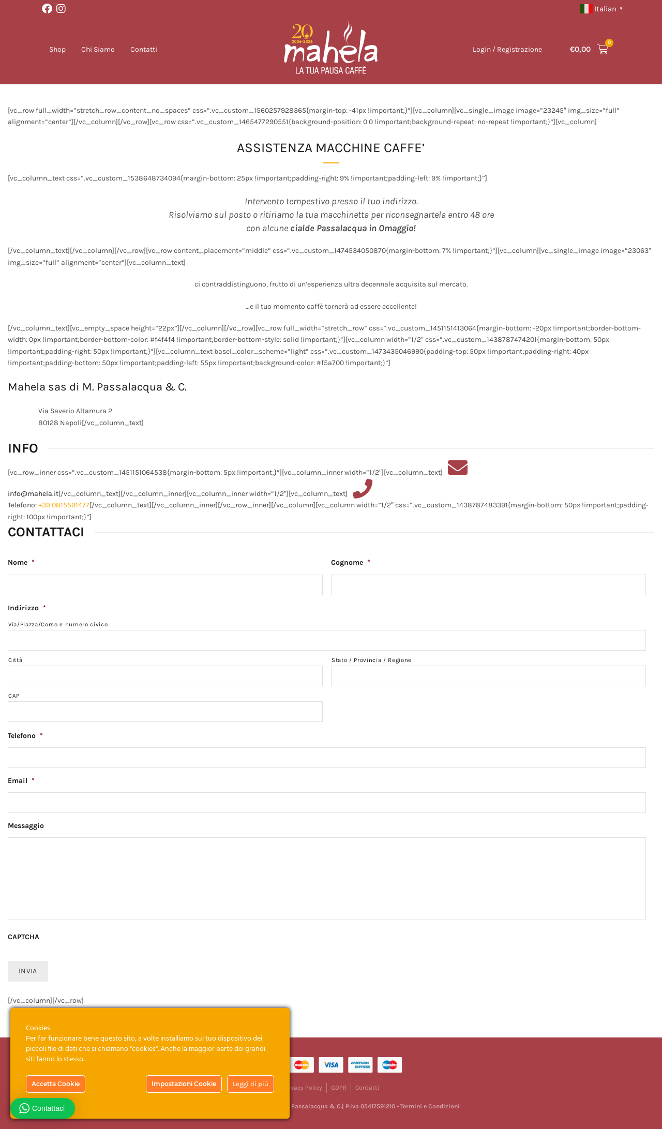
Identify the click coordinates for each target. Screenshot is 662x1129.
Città (15, 660)
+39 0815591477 (63, 505)
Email (21, 780)
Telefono (25, 735)
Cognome (350, 562)
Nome (21, 562)
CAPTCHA (23, 936)
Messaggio (26, 825)
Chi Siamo (98, 49)
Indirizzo (27, 608)
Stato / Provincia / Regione (372, 660)
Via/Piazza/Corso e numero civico (58, 624)
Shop (57, 49)
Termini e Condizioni (430, 1106)
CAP (14, 696)
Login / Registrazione (507, 49)
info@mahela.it (33, 493)
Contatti (143, 49)
